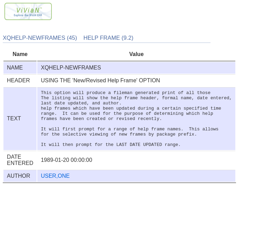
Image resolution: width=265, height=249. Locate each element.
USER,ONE (55, 187)
